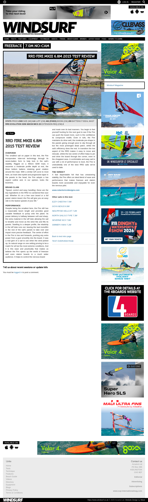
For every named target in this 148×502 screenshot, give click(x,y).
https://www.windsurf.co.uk (97, 500)
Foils (104, 39)
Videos (54, 39)
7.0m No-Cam (37, 46)
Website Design (131, 500)
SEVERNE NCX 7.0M (61, 220)
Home (6, 39)
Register (135, 2)
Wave (143, 500)
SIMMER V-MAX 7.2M (61, 225)
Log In (125, 2)
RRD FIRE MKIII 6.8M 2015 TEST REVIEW (61, 56)
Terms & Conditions (14, 493)
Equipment (33, 39)
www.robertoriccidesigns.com (65, 190)
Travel (62, 39)
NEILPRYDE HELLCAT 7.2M (64, 211)
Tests (13, 39)
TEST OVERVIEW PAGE (63, 241)
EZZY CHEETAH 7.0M (61, 202)
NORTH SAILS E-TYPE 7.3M (64, 215)
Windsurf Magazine (115, 85)
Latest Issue (94, 39)
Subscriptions (135, 486)
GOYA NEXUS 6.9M (60, 206)
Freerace (13, 46)
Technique (44, 39)
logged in (18, 272)
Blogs (8, 487)
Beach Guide (72, 39)
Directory (10, 482)
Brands (83, 39)
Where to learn (115, 39)
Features (22, 39)
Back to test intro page (61, 236)
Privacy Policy (12, 490)
